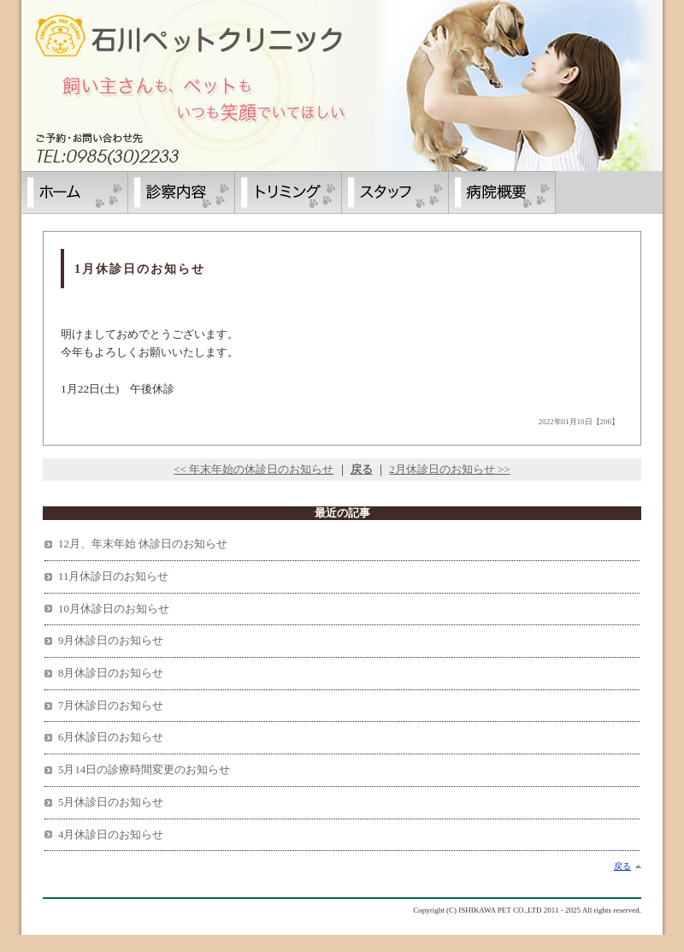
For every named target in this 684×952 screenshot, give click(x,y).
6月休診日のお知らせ (110, 737)
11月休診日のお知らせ (113, 576)
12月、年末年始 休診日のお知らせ (142, 544)
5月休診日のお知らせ (110, 802)
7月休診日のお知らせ (110, 706)
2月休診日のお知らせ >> (449, 469)
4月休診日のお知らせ (110, 835)
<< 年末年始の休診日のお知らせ (253, 469)
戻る (622, 866)
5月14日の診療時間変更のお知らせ (144, 770)
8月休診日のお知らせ (110, 673)
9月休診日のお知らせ (110, 641)
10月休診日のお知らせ (113, 609)
